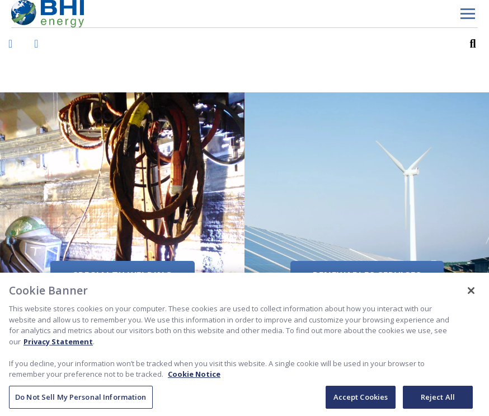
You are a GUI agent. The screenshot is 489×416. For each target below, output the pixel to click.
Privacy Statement (58, 344)
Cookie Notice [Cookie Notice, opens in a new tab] (194, 377)
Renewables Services (367, 275)
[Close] (471, 294)
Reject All (438, 400)
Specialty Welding (122, 275)
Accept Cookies (360, 400)
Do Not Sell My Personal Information (81, 400)
